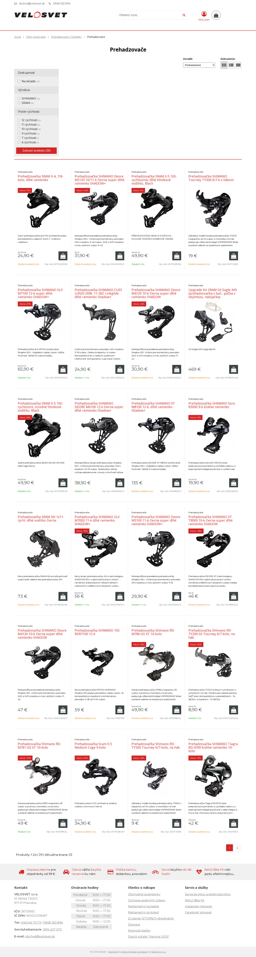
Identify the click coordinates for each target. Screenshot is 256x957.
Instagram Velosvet (198, 906)
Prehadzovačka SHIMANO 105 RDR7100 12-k (97, 632)
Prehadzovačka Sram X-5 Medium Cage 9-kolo (93, 746)
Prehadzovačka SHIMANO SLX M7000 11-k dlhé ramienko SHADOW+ (97, 520)
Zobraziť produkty (36, 150)
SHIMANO (31, 98)
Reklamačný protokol (143, 912)
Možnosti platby (139, 930)
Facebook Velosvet (198, 912)
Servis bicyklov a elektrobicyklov (208, 894)
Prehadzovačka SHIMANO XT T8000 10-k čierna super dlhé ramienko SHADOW (210, 520)
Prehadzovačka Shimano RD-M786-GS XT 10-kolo (153, 632)
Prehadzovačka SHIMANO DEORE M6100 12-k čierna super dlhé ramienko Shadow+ (99, 407)
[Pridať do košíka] (62, 255)
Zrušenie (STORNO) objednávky (151, 918)
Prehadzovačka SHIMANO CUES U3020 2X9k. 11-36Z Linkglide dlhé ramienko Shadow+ (98, 293)
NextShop (113, 951)
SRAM (28, 103)
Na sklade (31, 81)
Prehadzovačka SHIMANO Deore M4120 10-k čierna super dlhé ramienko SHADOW (156, 293)
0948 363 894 (61, 3)
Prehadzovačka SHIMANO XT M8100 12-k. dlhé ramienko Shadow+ (153, 407)
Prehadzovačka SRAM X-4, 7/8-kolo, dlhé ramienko (40, 178)
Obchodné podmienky (144, 894)
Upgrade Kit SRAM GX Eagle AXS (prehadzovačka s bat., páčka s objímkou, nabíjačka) (212, 293)
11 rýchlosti (31, 124)
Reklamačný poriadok (143, 906)
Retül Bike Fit (194, 900)
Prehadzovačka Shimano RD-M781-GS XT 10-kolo (39, 746)
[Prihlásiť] (204, 16)
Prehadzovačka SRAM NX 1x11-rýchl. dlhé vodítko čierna (41, 518)
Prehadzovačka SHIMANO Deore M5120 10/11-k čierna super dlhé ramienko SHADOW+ (99, 179)
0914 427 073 (52, 929)
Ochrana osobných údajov (146, 900)
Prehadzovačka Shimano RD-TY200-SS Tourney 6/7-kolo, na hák (211, 634)
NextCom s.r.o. (158, 951)
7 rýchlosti (30, 138)
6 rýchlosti (30, 142)
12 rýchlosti (31, 120)
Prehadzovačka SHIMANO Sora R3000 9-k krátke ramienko (211, 405)
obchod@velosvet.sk (32, 3)
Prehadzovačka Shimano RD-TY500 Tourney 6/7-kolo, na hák (156, 746)
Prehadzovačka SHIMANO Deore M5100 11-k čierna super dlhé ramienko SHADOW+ (156, 520)
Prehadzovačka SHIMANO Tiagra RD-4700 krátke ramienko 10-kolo (213, 747)
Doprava (134, 924)
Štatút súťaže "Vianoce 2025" (148, 936)
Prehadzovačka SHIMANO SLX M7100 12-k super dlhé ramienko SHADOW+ (40, 293)
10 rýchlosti (31, 129)
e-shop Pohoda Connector (134, 951)
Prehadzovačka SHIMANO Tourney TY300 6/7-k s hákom (211, 178)
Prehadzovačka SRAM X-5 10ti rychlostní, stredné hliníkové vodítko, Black (40, 407)
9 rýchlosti (31, 133)
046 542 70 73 (31, 922)
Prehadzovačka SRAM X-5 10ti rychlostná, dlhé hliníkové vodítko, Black (154, 179)
